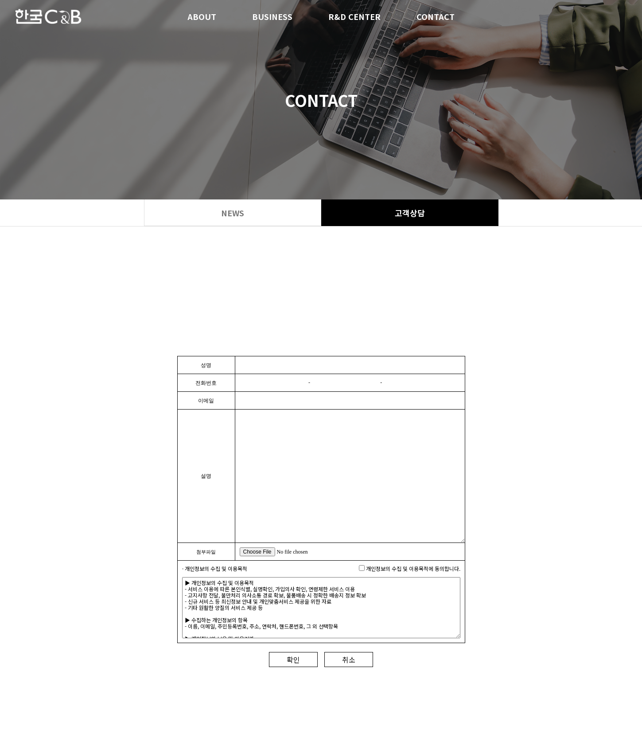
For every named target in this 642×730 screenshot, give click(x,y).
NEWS (232, 213)
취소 (348, 659)
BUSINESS (272, 17)
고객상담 (410, 213)
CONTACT (435, 17)
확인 (293, 659)
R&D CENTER (354, 17)
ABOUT (201, 17)
